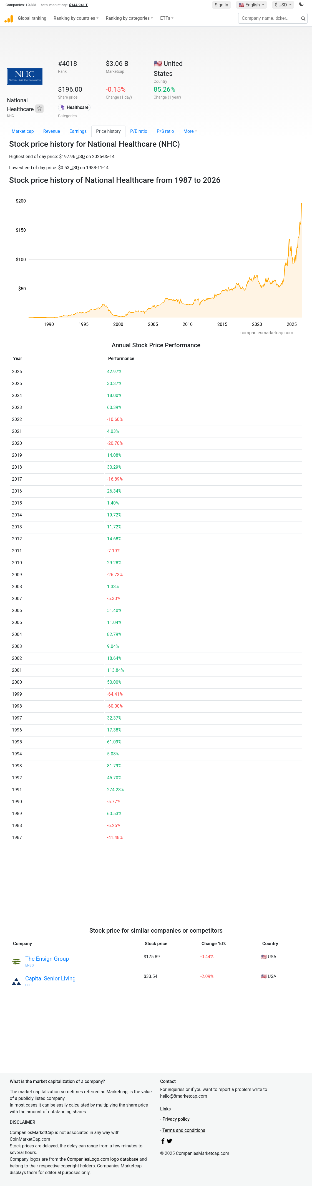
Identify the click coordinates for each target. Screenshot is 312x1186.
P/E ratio (138, 131)
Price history (108, 131)
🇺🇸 (250, 5)
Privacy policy (176, 1119)
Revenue (51, 131)
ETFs (165, 18)
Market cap (23, 131)
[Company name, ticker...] (273, 18)
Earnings (78, 131)
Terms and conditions (183, 1130)
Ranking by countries (74, 18)
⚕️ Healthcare (74, 107)
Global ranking (32, 18)
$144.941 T (78, 5)
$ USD (281, 5)
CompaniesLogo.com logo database (102, 1159)
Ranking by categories (128, 18)
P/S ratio (165, 131)
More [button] (188, 131)
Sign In (221, 5)
